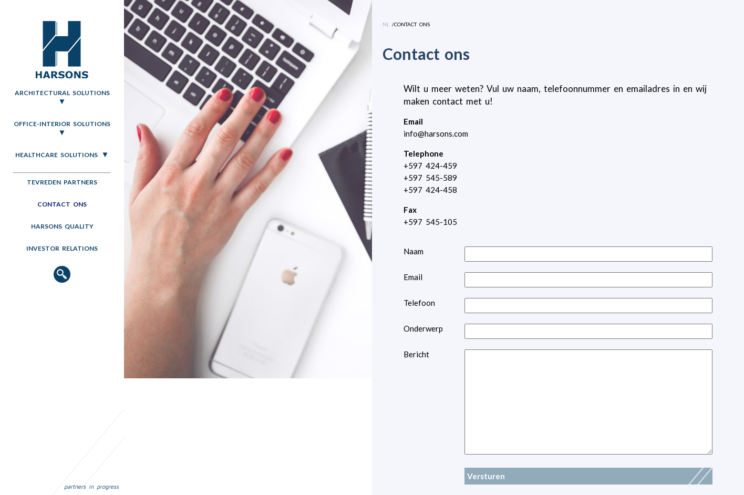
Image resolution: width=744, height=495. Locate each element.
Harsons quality (62, 226)
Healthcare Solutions (56, 155)
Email (413, 277)
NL (386, 24)
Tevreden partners (62, 182)
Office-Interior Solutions (62, 124)
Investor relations (62, 248)
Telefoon (419, 302)
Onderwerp (423, 328)
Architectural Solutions (62, 93)
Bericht (416, 354)
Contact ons (62, 204)
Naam (413, 251)
